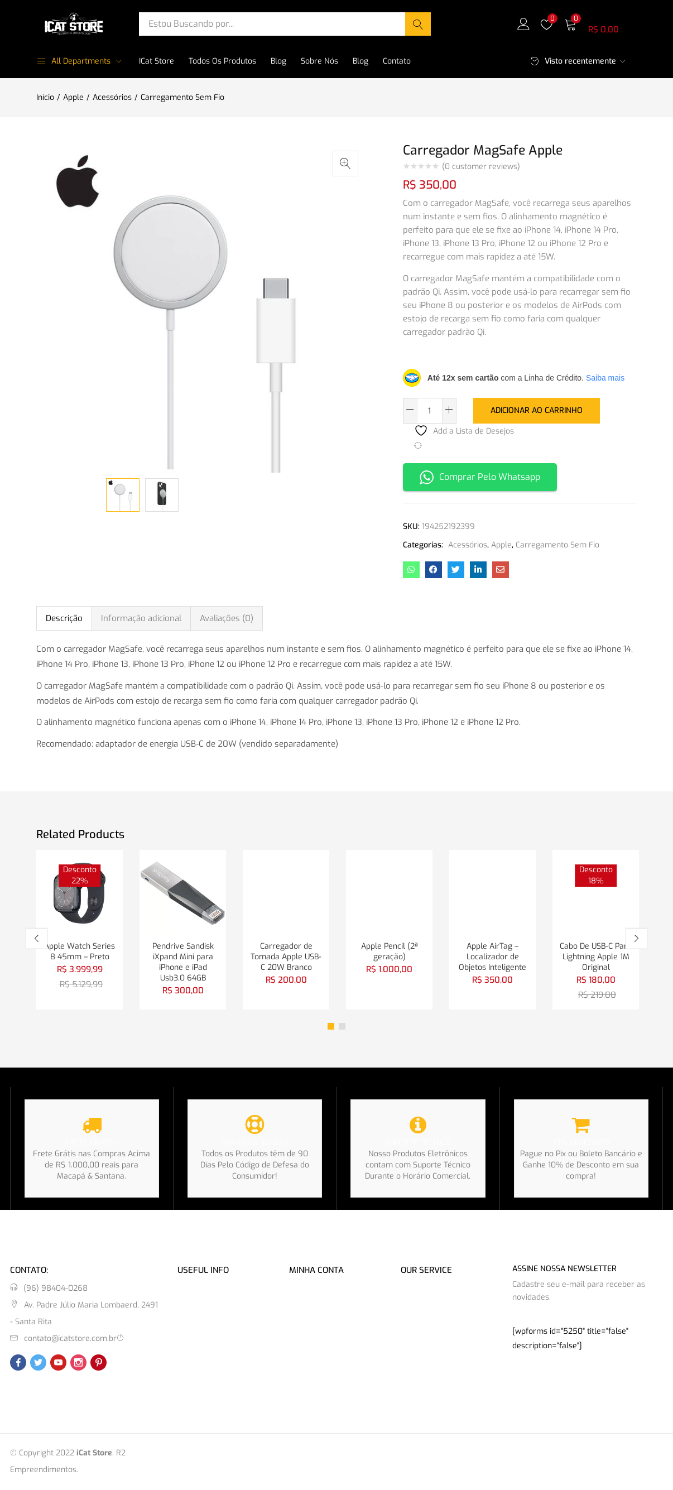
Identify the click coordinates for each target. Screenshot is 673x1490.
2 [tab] (342, 1026)
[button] (600, 23)
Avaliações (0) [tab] (226, 617)
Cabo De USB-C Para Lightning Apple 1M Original (596, 956)
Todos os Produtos (222, 61)
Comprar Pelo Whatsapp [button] (480, 476)
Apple (73, 97)
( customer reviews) (481, 167)
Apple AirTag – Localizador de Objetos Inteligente (492, 956)
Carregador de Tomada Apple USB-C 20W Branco (286, 956)
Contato (397, 61)
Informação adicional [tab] (141, 617)
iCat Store (156, 61)
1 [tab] (331, 1026)
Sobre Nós (319, 61)
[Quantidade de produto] (429, 410)
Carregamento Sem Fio (182, 97)
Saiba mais (605, 377)
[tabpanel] (79, 929)
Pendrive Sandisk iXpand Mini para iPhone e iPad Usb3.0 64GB (183, 962)
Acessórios (112, 97)
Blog (278, 61)
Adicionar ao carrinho (537, 410)
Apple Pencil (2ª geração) (389, 951)
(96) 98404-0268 (55, 1289)
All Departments (73, 61)
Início (45, 97)
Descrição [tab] (64, 617)
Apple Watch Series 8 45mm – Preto (79, 951)
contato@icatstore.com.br (70, 1339)
